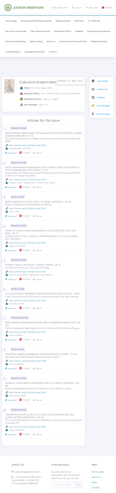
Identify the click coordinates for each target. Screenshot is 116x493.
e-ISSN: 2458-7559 (59, 7)
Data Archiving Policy (15, 41)
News (94, 482)
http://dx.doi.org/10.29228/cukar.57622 (27, 392)
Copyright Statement (34, 52)
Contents (101, 97)
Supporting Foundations (98, 31)
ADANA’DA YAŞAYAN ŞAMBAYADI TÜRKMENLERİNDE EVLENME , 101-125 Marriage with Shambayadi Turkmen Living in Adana (41, 355)
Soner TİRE (14, 211)
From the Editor (103, 106)
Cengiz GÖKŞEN (16, 430)
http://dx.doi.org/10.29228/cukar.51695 (27, 145)
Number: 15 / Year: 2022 (70, 80)
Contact (53, 52)
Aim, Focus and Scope (15, 31)
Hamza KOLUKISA (17, 395)
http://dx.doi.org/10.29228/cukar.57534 (27, 242)
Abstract (10, 153)
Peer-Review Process (40, 31)
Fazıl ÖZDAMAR (16, 364)
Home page (11, 21)
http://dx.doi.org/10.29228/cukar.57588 (27, 361)
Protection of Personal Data (73, 41)
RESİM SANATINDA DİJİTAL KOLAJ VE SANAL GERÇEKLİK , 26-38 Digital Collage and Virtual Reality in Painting (38, 203)
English (107, 7)
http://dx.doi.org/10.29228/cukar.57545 (27, 426)
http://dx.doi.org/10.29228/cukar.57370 (27, 179)
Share (37, 153)
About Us (51, 41)
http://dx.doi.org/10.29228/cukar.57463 (27, 271)
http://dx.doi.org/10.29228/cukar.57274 (27, 332)
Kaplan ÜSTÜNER (17, 246)
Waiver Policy (36, 41)
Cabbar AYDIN (15, 182)
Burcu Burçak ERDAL (18, 275)
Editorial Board (63, 21)
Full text (26, 152)
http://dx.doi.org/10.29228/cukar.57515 (27, 208)
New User (92, 7)
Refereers (79, 21)
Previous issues (103, 114)
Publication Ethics (62, 31)
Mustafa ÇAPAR (16, 303)
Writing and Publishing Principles (36, 21)
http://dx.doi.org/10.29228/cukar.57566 (27, 300)
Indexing (79, 31)
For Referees (94, 21)
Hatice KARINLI (16, 335)
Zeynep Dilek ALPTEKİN (20, 148)
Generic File (102, 89)
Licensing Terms (12, 52)
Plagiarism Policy (99, 41)
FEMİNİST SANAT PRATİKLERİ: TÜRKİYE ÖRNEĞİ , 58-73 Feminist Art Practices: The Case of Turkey (33, 266)
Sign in (77, 7)
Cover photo (102, 81)
